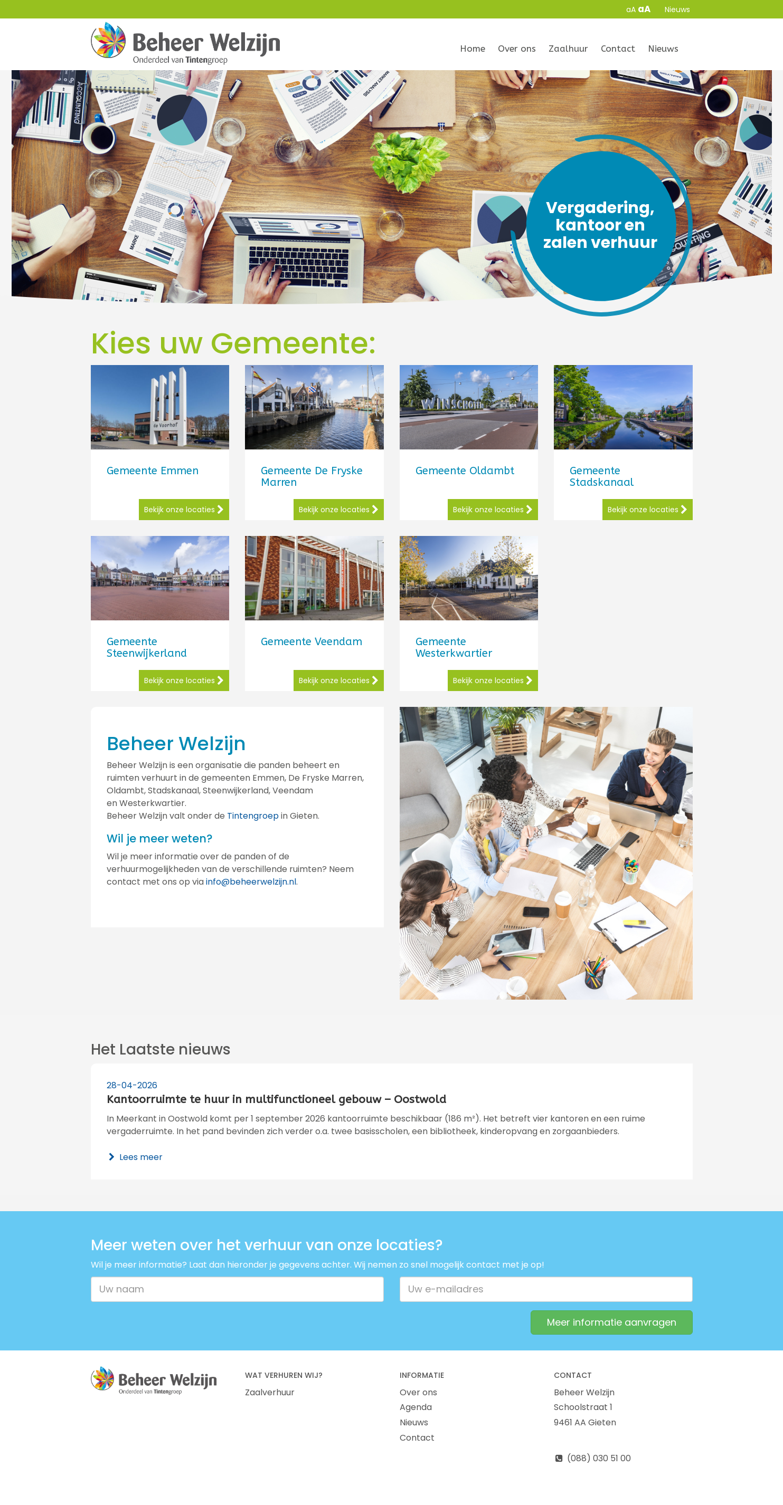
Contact (618, 48)
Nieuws (677, 9)
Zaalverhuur (270, 1392)
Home (472, 48)
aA (631, 9)
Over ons (517, 48)
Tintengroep (253, 816)
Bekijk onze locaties (184, 509)
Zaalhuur (568, 48)
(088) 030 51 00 (592, 1458)
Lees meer (135, 1157)
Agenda (416, 1407)
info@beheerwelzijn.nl (251, 882)
